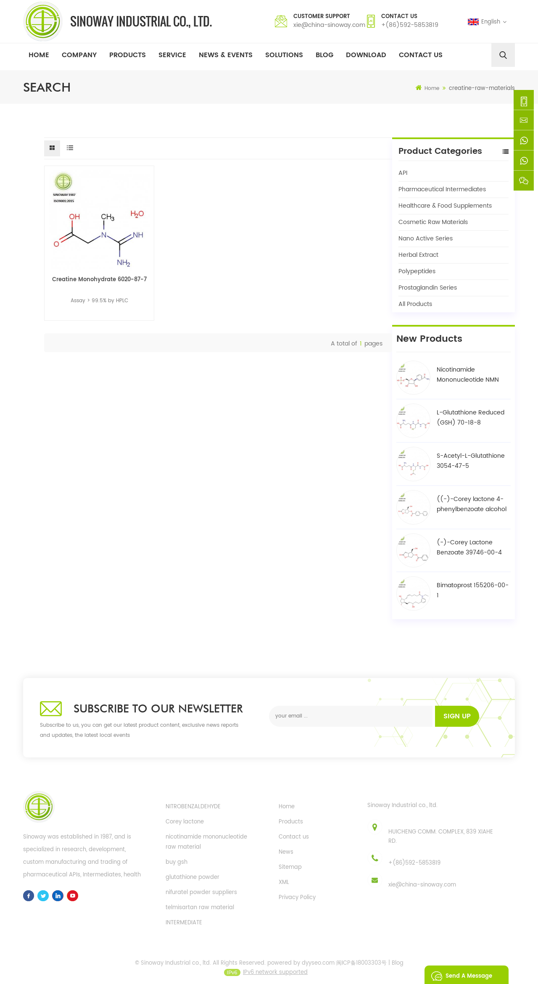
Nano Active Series (425, 238)
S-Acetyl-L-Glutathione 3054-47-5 (471, 461)
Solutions (284, 55)
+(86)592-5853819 (409, 25)
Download (366, 55)
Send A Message (459, 975)
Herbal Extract (418, 255)
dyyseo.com (318, 969)
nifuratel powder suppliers (201, 892)
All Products (415, 304)
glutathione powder (192, 877)
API (402, 173)
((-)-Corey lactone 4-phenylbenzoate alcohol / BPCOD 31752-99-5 (471, 504)
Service (172, 55)
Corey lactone (185, 822)
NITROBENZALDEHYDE (193, 806)
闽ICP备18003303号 (361, 969)
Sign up (457, 716)
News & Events (226, 55)
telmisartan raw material (200, 907)
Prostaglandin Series (427, 288)
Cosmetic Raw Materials (433, 222)
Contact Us (421, 55)
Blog (324, 55)
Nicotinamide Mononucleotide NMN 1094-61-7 (468, 375)
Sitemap (290, 867)
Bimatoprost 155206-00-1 (473, 590)
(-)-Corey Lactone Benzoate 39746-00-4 (469, 547)
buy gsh (176, 862)
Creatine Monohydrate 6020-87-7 (99, 279)
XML (284, 882)
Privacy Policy (297, 897)
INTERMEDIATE (184, 922)
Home (39, 55)
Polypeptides (416, 271)
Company (79, 55)
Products (127, 55)
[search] (503, 55)
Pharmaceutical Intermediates (442, 189)
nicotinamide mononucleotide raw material (206, 842)
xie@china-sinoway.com (329, 25)
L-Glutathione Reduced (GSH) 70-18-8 (470, 417)
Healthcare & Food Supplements (445, 206)
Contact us (294, 837)
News (286, 852)
